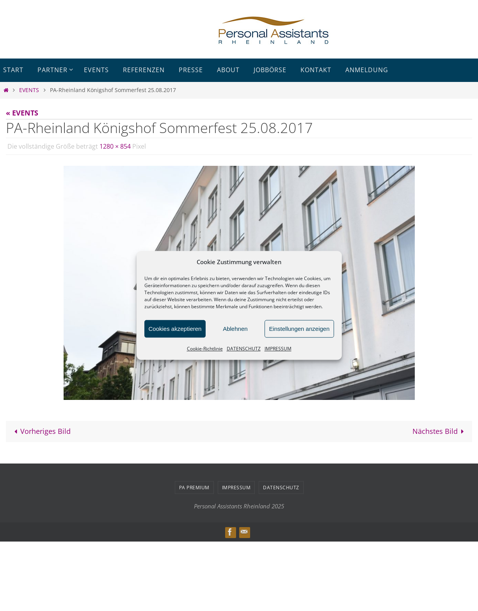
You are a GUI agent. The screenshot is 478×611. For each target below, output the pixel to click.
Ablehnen (235, 328)
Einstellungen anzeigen (299, 328)
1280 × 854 (115, 146)
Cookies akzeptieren (175, 328)
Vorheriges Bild (41, 431)
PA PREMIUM (194, 487)
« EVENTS (22, 112)
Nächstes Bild (439, 431)
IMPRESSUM (278, 348)
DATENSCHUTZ (244, 348)
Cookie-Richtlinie (205, 348)
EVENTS (29, 90)
